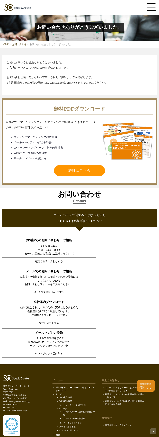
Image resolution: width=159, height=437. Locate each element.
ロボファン (110, 381)
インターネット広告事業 (70, 358)
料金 (58, 370)
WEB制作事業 (65, 333)
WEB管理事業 (65, 337)
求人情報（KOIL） (67, 381)
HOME (5, 44)
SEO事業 (63, 344)
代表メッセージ (66, 377)
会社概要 (60, 374)
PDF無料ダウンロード (66, 389)
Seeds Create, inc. (78, 419)
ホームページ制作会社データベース (121, 385)
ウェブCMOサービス (68, 366)
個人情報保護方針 (64, 400)
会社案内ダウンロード (66, 385)
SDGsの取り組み (63, 396)
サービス (60, 330)
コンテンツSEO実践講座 (74, 354)
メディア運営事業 (67, 362)
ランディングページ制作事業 (72, 340)
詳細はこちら (79, 170)
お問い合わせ (19, 44)
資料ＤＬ (146, 385)
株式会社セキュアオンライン (118, 361)
